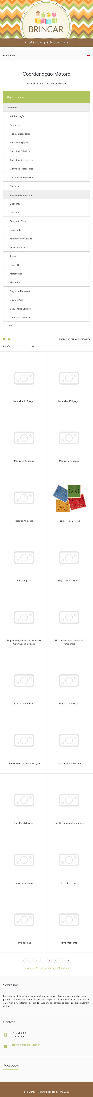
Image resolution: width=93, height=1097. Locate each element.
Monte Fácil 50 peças (69, 401)
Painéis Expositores (20, 133)
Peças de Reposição (20, 291)
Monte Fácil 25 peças (24, 401)
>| (68, 960)
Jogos (13, 256)
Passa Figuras (24, 580)
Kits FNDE (15, 265)
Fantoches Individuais (21, 238)
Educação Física (18, 221)
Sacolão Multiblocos (24, 823)
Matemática (16, 273)
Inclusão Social (17, 247)
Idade (10, 325)
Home (29, 83)
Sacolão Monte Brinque (69, 763)
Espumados (16, 229)
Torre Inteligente (69, 942)
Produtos (38, 83)
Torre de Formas (69, 883)
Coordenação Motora (56, 83)
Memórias (15, 282)
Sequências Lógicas (20, 308)
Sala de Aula (16, 299)
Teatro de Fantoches (21, 317)
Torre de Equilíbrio (24, 883)
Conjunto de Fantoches (22, 177)
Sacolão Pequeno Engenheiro (69, 823)
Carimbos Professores (21, 168)
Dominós (14, 212)
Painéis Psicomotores (69, 521)
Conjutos (14, 186)
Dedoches (15, 203)
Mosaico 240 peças (69, 461)
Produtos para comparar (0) (74, 339)
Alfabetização (17, 116)
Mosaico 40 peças (24, 521)
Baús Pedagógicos (20, 142)
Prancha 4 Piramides (24, 703)
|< (24, 960)
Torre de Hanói (24, 942)
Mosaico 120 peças (24, 461)
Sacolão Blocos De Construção (24, 763)
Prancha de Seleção (69, 703)
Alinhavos (15, 124)
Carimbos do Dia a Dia (21, 160)
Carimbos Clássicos (20, 151)
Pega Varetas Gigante (69, 580)
